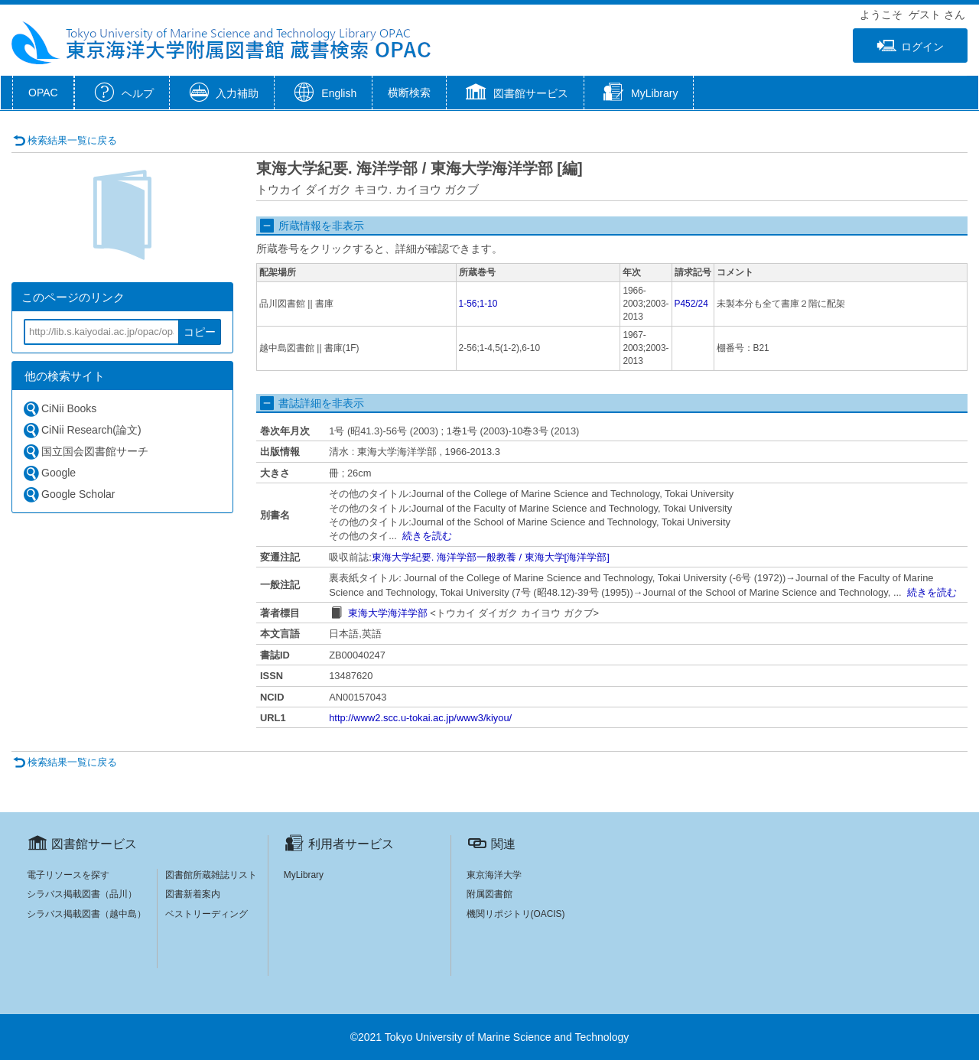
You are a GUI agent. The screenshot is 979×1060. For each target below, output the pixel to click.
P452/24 (691, 303)
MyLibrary (304, 875)
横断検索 (409, 92)
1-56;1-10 (478, 303)
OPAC (43, 92)
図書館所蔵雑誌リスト (211, 875)
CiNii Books (59, 409)
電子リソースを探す (68, 875)
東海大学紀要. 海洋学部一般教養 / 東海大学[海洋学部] (491, 557)
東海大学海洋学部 (388, 613)
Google (49, 473)
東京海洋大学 (494, 875)
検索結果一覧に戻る (65, 140)
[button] (515, 94)
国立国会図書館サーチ (85, 452)
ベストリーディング (206, 914)
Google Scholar (68, 494)
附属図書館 (489, 894)
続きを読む (427, 535)
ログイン (910, 46)
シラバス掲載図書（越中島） (86, 914)
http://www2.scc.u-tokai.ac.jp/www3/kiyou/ (420, 717)
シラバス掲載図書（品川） (82, 894)
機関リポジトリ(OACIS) (516, 914)
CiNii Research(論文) (81, 430)
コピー (200, 332)
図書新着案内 (192, 894)
